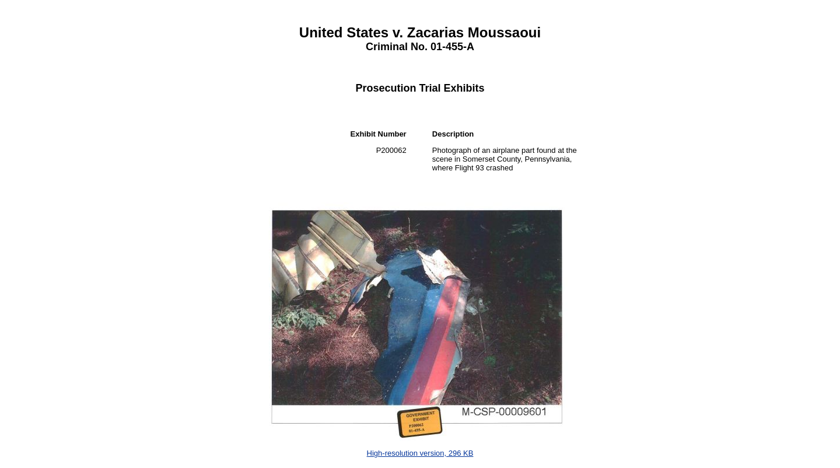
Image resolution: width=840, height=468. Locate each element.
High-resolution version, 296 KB (420, 453)
